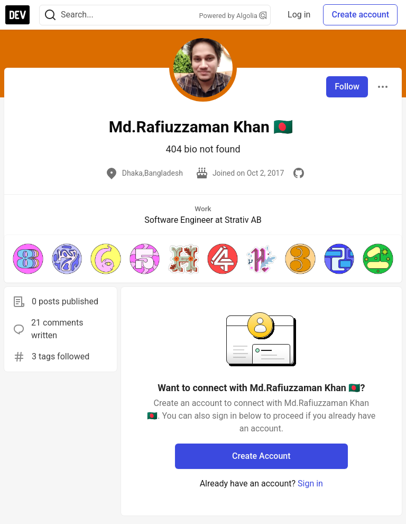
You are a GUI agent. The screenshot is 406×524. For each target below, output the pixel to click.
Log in (299, 15)
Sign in (310, 483)
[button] (28, 258)
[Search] (50, 15)
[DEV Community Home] (17, 14)
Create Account (261, 456)
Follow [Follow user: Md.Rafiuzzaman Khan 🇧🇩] (347, 87)
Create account (360, 15)
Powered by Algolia (233, 16)
